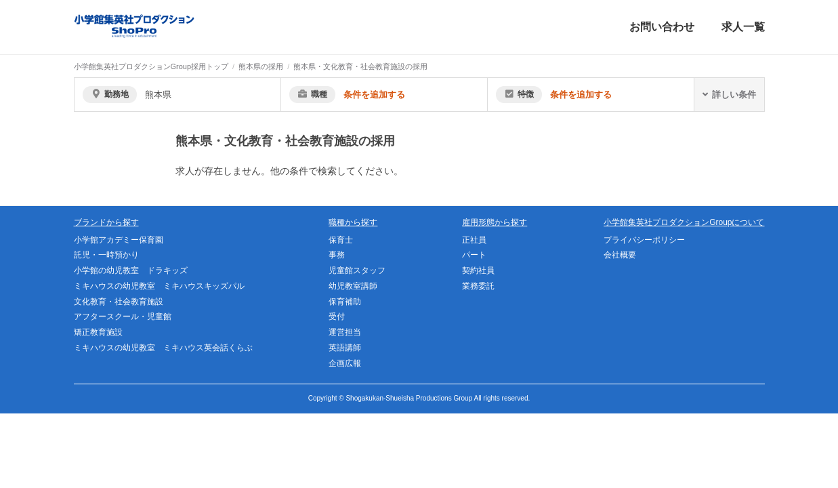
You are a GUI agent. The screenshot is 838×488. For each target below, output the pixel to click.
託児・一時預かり (106, 255)
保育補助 (345, 301)
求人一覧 (743, 27)
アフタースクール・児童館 (122, 316)
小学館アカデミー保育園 (118, 240)
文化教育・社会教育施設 (118, 301)
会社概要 (620, 255)
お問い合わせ (661, 27)
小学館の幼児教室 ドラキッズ (131, 270)
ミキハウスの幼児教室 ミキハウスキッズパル (159, 286)
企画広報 (345, 363)
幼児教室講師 (353, 286)
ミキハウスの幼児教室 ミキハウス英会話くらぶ (163, 347)
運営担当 (345, 332)
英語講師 (345, 347)
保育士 (341, 240)
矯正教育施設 (98, 332)
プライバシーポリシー (644, 240)
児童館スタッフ (357, 270)
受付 (337, 316)
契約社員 (478, 270)
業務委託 (478, 286)
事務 (337, 255)
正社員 (474, 240)
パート (474, 255)
